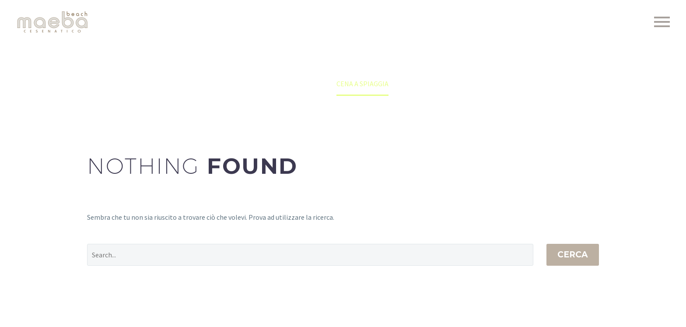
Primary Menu (662, 22)
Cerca (572, 255)
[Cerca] (310, 255)
